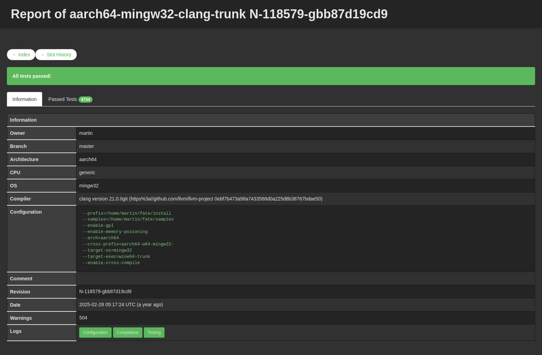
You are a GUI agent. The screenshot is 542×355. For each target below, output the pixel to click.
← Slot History (55, 54)
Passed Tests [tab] (70, 99)
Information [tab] (24, 99)
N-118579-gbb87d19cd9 (105, 291)
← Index (21, 54)
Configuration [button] (95, 332)
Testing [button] (154, 332)
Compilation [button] (128, 332)
